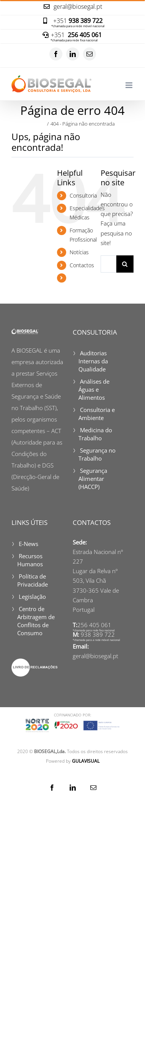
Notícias (79, 252)
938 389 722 (98, 634)
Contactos (82, 265)
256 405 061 (94, 625)
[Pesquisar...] (108, 264)
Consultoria (83, 195)
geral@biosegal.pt (95, 656)
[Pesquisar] (125, 264)
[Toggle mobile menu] (129, 85)
